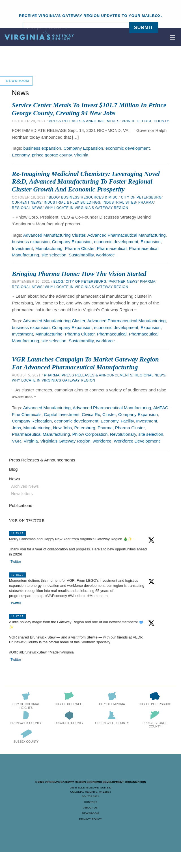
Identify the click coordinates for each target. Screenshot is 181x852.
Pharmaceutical (112, 248)
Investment (22, 248)
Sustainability (81, 254)
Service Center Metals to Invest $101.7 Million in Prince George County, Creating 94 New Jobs (89, 109)
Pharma (146, 202)
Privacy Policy (90, 819)
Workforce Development (137, 441)
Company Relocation (32, 421)
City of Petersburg (141, 197)
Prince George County (145, 121)
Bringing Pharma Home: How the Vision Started (79, 273)
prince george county (52, 154)
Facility (127, 421)
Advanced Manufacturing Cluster (54, 235)
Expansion (151, 241)
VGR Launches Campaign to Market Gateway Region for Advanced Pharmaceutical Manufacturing (85, 363)
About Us (90, 807)
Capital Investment (61, 414)
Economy (20, 154)
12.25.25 (17, 533)
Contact (90, 801)
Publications (20, 505)
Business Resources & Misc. (90, 197)
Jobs (16, 427)
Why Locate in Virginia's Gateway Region (86, 208)
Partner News (123, 282)
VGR (16, 441)
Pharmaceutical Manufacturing (41, 434)
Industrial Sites (119, 202)
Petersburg (84, 427)
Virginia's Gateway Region (65, 441)
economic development (127, 148)
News (14, 478)
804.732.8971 (90, 796)
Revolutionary (123, 434)
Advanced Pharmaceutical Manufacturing (126, 235)
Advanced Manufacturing (47, 407)
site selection (54, 254)
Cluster (109, 414)
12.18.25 (17, 574)
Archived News (25, 486)
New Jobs (62, 427)
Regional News (27, 208)
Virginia (81, 154)
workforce (105, 254)
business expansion (42, 148)
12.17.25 (17, 616)
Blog (54, 197)
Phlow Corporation (90, 434)
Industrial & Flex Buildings (72, 202)
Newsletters (22, 493)
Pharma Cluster (79, 248)
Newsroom (90, 813)
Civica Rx (91, 414)
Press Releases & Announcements (84, 121)
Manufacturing (49, 248)
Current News (27, 202)
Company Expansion (83, 148)
